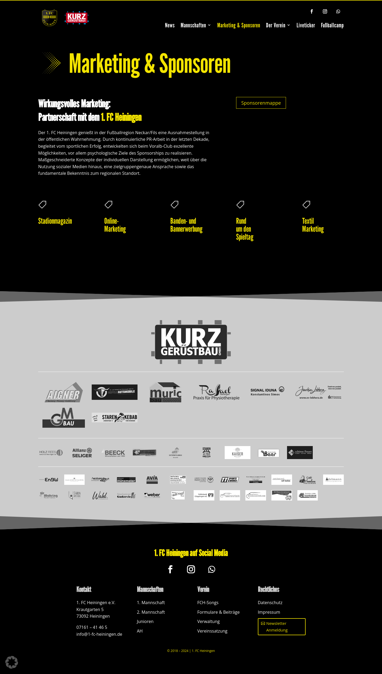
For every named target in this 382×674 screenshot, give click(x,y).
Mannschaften (193, 25)
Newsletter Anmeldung (277, 627)
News (170, 25)
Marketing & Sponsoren (238, 25)
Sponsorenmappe (261, 103)
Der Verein (275, 25)
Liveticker (306, 25)
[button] (11, 662)
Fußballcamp (332, 25)
